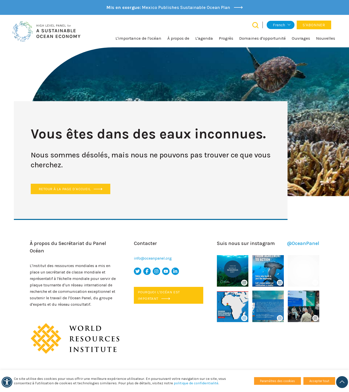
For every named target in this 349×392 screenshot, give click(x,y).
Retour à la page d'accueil (70, 189)
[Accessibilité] (7, 382)
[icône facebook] (147, 271)
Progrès (226, 38)
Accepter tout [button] (319, 381)
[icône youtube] (166, 271)
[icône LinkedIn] (175, 271)
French (279, 25)
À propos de (178, 38)
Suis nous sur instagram (268, 243)
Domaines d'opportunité (262, 38)
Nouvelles (325, 38)
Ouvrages (301, 38)
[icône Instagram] (156, 271)
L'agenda (204, 38)
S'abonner (314, 25)
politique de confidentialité (196, 383)
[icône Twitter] (137, 271)
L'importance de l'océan (138, 38)
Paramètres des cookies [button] (277, 381)
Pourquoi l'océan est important (159, 295)
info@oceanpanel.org (153, 258)
